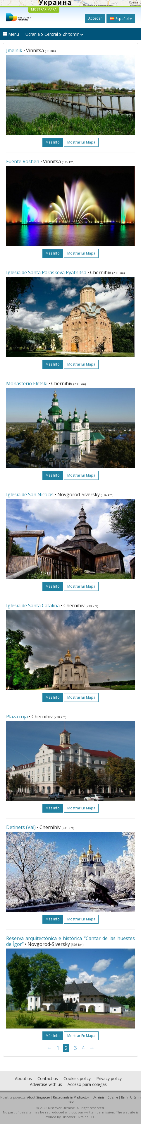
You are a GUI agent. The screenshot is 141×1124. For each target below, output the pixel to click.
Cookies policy (77, 1078)
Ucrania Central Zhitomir (54, 34)
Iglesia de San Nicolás (30, 494)
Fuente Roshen (22, 161)
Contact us (47, 1078)
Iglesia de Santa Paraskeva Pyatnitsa (46, 272)
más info (53, 142)
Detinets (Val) (21, 827)
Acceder (95, 18)
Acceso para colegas (87, 1084)
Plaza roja (17, 716)
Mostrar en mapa (81, 142)
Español (121, 18)
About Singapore (38, 1097)
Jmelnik (14, 50)
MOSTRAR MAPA (43, 9)
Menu (11, 34)
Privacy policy (109, 1078)
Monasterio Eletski (26, 383)
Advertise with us (46, 1084)
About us (23, 1078)
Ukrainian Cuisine (105, 1097)
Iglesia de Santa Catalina (33, 605)
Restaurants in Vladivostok (71, 1097)
